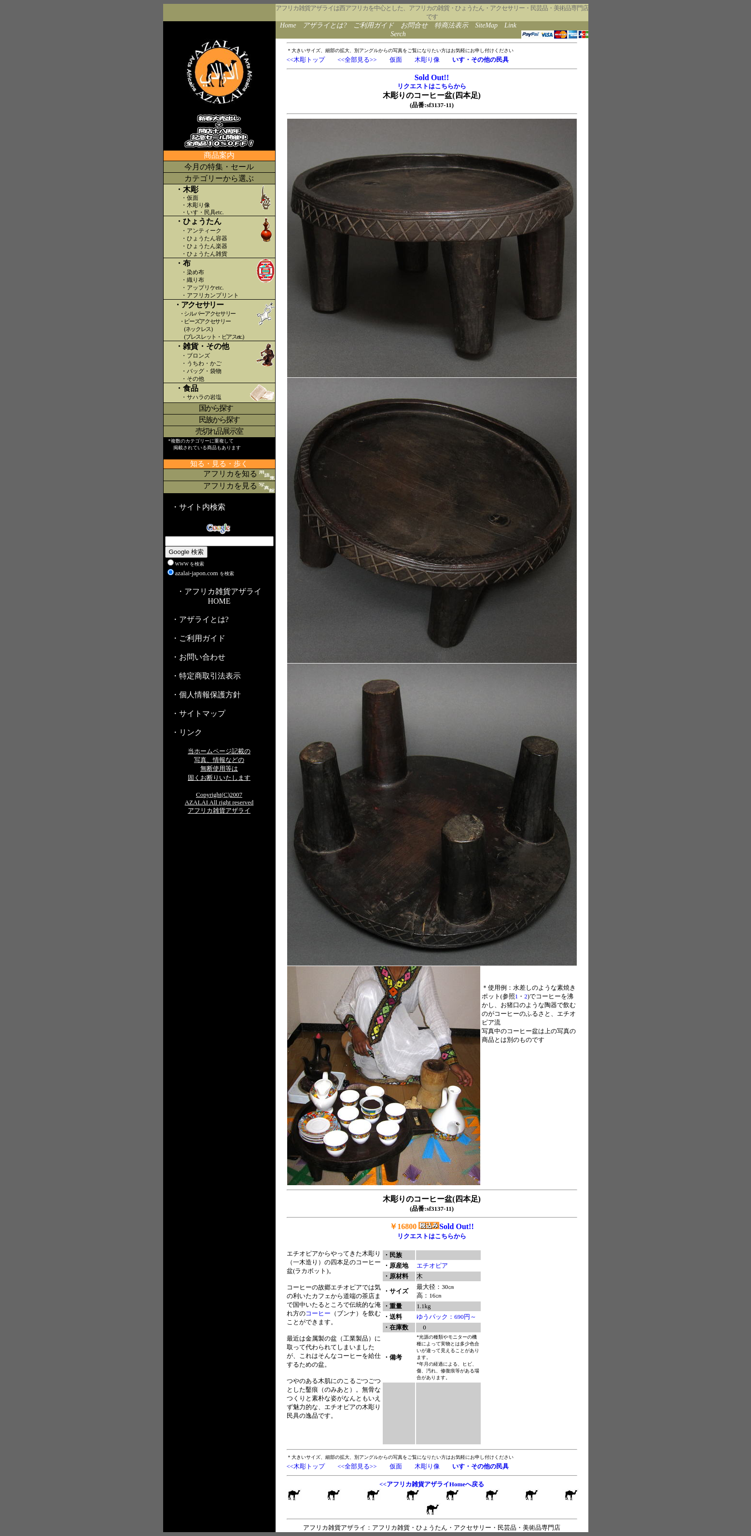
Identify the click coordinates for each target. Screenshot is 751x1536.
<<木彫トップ (306, 59)
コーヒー (318, 1313)
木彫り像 (427, 59)
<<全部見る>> (356, 59)
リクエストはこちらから (431, 86)
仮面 (395, 59)
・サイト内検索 (198, 507)
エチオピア (432, 1265)
